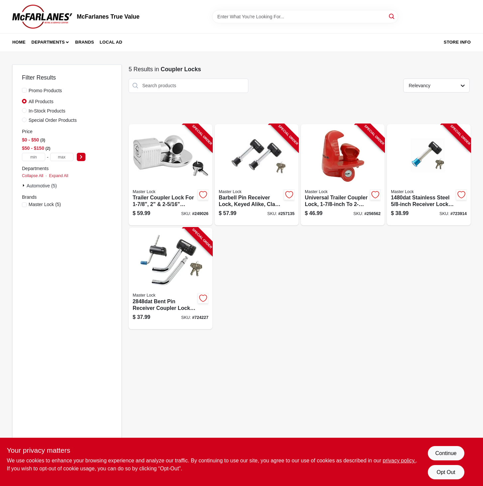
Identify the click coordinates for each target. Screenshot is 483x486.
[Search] (392, 16)
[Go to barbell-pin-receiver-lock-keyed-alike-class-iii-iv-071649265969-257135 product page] (257, 175)
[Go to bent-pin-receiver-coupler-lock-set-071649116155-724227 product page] (170, 278)
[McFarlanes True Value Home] (42, 17)
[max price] (61, 157)
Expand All (58, 175)
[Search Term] (305, 16)
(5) (45, 204)
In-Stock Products (47, 111)
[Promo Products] (24, 90)
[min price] (33, 157)
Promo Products (45, 90)
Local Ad (111, 42)
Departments (48, 42)
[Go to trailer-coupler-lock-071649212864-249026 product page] (170, 175)
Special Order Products (53, 120)
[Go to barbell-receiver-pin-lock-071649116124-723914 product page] (429, 175)
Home (19, 42)
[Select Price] (81, 157)
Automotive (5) (42, 185)
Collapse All (32, 175)
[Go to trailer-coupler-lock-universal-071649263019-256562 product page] (343, 175)
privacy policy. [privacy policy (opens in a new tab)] (399, 460)
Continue (445, 453)
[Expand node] (24, 185)
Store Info (457, 42)
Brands (84, 42)
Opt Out (445, 472)
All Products (41, 101)
